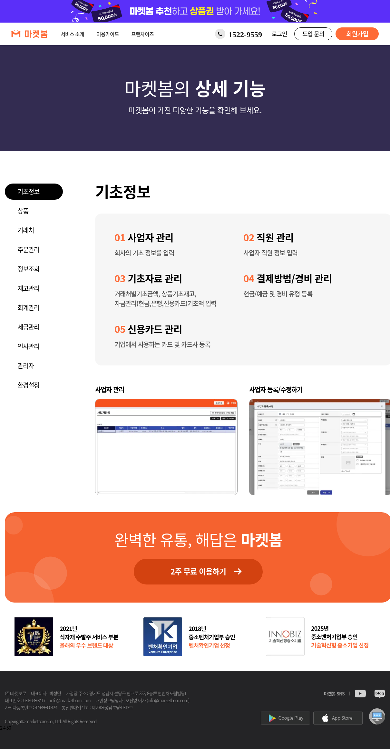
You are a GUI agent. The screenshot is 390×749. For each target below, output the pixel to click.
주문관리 (28, 249)
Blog (379, 694)
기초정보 (28, 191)
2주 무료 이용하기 (198, 571)
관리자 (25, 365)
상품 (22, 210)
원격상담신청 (377, 716)
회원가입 (357, 33)
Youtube (360, 694)
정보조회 (28, 269)
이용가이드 (107, 34)
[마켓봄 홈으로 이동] (29, 34)
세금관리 (28, 327)
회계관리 (28, 307)
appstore (338, 718)
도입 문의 (313, 33)
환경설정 (28, 385)
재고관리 (28, 288)
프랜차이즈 (142, 34)
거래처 (25, 230)
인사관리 (28, 346)
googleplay (285, 718)
